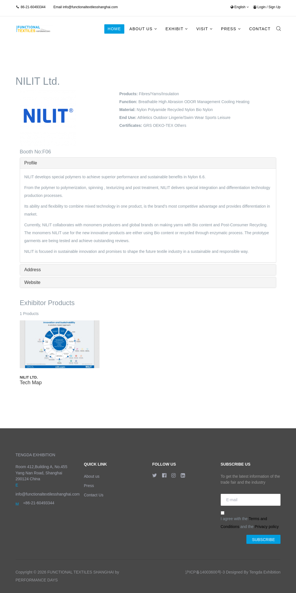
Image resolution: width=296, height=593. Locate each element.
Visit (202, 29)
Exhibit (174, 29)
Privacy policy (267, 526)
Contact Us (93, 495)
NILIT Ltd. (29, 377)
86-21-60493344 (33, 7)
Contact (260, 29)
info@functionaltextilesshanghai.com (90, 7)
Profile (30, 162)
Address (32, 269)
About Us (141, 29)
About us (92, 476)
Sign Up (274, 7)
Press (228, 29)
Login (260, 7)
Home (114, 29)
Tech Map (31, 382)
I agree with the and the (250, 520)
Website (32, 282)
